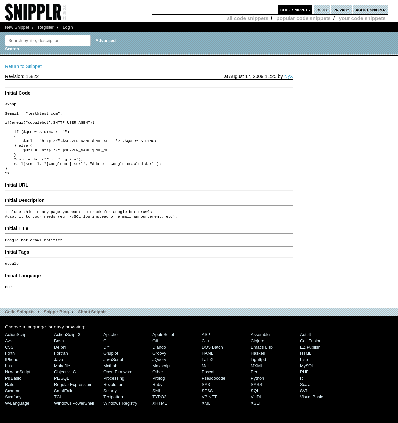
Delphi (60, 360)
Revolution (113, 398)
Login (68, 27)
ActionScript (16, 348)
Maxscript (161, 379)
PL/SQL (61, 392)
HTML (305, 367)
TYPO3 (159, 410)
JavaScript (113, 373)
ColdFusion (311, 354)
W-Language (17, 416)
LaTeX (208, 373)
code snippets (295, 9)
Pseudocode (213, 392)
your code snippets (362, 18)
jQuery (159, 373)
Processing (113, 392)
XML (206, 416)
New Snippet (17, 27)
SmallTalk (63, 404)
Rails (9, 398)
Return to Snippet (23, 66)
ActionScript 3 (67, 348)
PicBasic (13, 392)
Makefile (62, 379)
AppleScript (163, 348)
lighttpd (258, 373)
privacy (341, 9)
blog (322, 9)
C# (155, 354)
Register (46, 27)
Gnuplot (110, 367)
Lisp (304, 373)
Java (58, 373)
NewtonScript (17, 385)
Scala (305, 398)
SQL (255, 404)
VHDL (256, 410)
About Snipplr (92, 325)
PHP (304, 385)
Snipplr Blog (56, 325)
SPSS (207, 404)
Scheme (13, 404)
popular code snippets (303, 18)
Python (257, 392)
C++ (205, 354)
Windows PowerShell (74, 416)
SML (156, 404)
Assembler (261, 348)
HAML (207, 367)
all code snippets (247, 18)
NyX (288, 76)
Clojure (257, 354)
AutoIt (305, 348)
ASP (206, 348)
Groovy (159, 367)
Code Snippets (20, 325)
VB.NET (209, 410)
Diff (106, 360)
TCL (58, 410)
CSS (9, 360)
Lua (8, 379)
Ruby (157, 398)
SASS (256, 398)
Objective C (65, 385)
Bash (59, 354)
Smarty (110, 404)
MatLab (110, 379)
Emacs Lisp (262, 360)
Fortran (61, 367)
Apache (110, 348)
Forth (10, 367)
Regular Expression (72, 398)
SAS (206, 398)
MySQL (307, 379)
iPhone (11, 373)
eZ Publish (310, 360)
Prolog (158, 392)
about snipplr (371, 9)
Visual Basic (311, 410)
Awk (9, 354)
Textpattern (113, 410)
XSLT (256, 416)
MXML (257, 379)
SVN (304, 404)
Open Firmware (117, 385)
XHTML (159, 416)
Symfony (13, 410)
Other (157, 385)
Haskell (258, 367)
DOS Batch (212, 360)
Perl (254, 385)
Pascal (208, 385)
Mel (205, 379)
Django (159, 360)
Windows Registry (120, 416)
